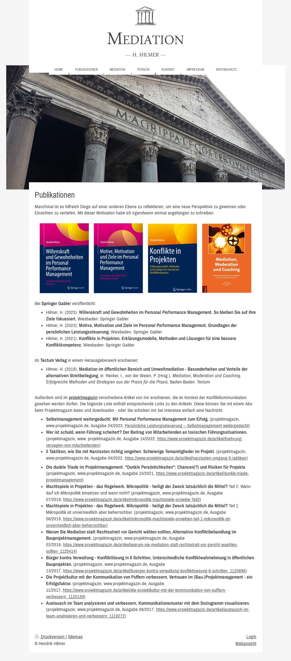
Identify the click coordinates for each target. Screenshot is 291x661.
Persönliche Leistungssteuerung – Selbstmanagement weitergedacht (186, 425)
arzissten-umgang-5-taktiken (220, 458)
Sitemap (75, 636)
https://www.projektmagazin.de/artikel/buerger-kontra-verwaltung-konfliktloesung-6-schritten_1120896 (154, 571)
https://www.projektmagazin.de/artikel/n (160, 458)
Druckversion (50, 636)
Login (251, 636)
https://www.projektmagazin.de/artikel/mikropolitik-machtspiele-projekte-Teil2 (131, 499)
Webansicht (245, 643)
